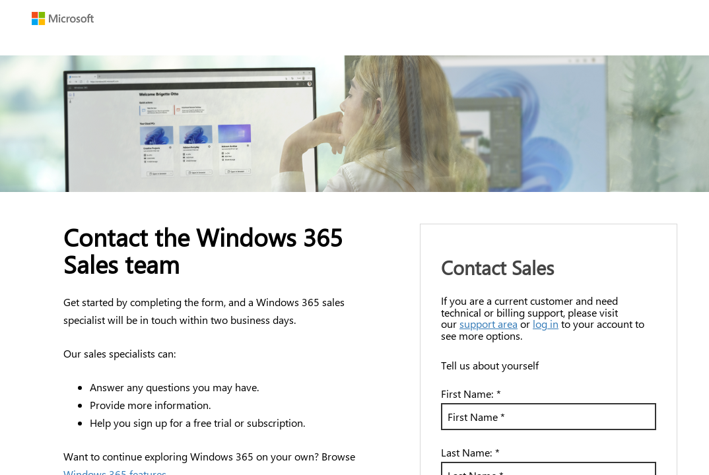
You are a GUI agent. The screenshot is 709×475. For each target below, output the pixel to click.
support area (488, 324)
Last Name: (470, 452)
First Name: (471, 393)
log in (545, 324)
